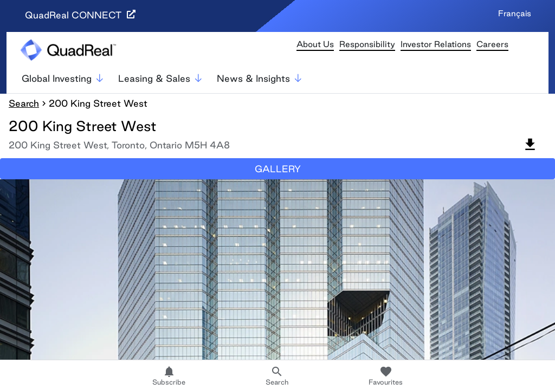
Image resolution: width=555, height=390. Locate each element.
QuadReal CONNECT (80, 15)
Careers (492, 44)
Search (24, 103)
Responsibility (367, 44)
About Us (315, 44)
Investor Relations (436, 44)
